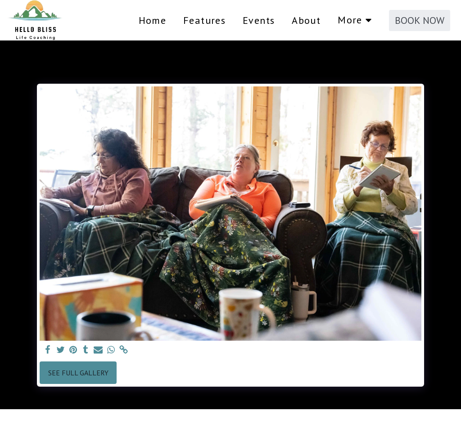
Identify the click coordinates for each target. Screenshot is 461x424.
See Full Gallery (78, 372)
